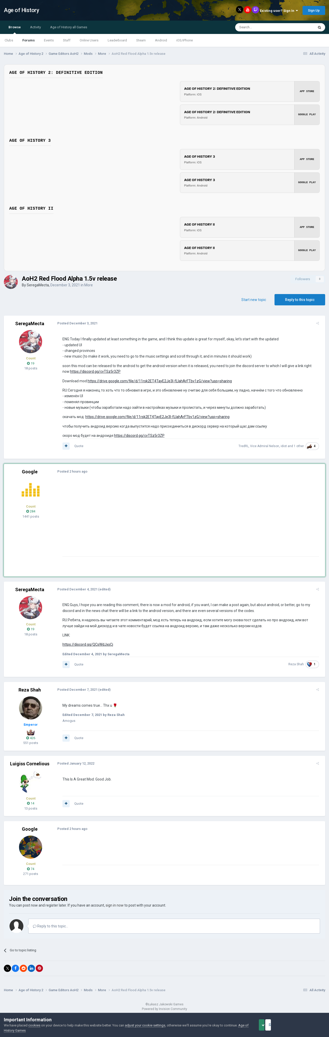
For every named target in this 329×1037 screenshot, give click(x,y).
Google (30, 471)
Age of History (21, 10)
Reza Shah (298, 664)
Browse (14, 29)
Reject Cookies (307, 1025)
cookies (34, 1025)
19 (30, 363)
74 (30, 869)
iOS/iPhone (184, 40)
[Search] (262, 27)
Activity (35, 27)
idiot (286, 446)
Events (49, 40)
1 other (301, 446)
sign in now (115, 905)
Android (161, 40)
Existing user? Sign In (279, 11)
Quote (76, 446)
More (88, 285)
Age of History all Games (68, 27)
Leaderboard (117, 40)
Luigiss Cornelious (29, 763)
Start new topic (253, 300)
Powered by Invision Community (164, 1009)
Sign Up (314, 10)
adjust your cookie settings (145, 1025)
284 (30, 511)
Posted (75, 323)
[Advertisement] (154, 520)
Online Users (89, 40)
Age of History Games (20, 1030)
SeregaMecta (38, 285)
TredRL (246, 446)
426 (30, 738)
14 (30, 803)
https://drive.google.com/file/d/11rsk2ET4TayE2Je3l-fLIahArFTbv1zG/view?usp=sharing (158, 381)
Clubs (9, 40)
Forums (28, 40)
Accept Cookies (269, 1025)
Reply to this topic (300, 300)
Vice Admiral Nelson (266, 446)
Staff (66, 40)
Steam (141, 40)
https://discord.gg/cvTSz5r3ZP (93, 371)
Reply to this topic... (50, 926)
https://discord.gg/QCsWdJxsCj (85, 644)
